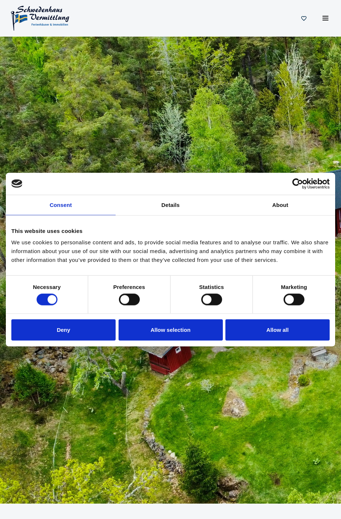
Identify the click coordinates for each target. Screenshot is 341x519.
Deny (63, 330)
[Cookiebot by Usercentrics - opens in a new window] (298, 183)
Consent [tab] (61, 204)
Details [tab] (170, 204)
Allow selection (170, 330)
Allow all (277, 330)
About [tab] (280, 204)
